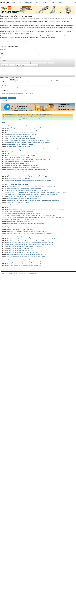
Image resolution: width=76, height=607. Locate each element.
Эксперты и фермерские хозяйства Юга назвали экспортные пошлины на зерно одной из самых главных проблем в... (36, 209)
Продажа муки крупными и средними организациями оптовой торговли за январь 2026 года (29, 159)
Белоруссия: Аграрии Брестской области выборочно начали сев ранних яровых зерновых (29, 140)
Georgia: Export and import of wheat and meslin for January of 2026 (23, 252)
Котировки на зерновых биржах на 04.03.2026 (18, 178)
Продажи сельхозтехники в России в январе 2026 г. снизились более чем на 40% (27, 176)
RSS (60, 2)
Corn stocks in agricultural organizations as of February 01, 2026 (22, 258)
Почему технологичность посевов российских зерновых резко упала (24, 188)
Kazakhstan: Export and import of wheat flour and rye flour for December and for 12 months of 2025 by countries (33, 238)
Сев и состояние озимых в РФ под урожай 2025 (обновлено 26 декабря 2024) (21, 118)
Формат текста (6, 79)
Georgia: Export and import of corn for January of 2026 (20, 250)
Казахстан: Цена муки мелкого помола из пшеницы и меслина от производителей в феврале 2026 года (32, 148)
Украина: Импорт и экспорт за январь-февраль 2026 (20, 125)
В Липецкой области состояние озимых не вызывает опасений (22, 165)
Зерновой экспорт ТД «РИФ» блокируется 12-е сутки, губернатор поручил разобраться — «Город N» (32, 194)
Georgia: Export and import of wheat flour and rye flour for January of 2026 (24, 246)
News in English (6, 227)
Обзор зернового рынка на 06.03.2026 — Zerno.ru (20, 144)
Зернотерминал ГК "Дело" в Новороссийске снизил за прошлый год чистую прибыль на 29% (30, 127)
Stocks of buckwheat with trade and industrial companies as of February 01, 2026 (26, 256)
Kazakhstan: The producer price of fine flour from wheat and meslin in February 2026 (27, 231)
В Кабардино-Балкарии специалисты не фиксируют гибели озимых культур (25, 128)
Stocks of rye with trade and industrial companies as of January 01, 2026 (24, 265)
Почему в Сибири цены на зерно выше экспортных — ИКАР (22, 219)
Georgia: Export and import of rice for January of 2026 (20, 248)
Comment (3, 57)
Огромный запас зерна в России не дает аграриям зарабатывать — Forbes (25, 196)
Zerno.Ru (4, 273)
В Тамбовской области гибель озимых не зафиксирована (21, 138)
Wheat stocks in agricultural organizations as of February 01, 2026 (22, 260)
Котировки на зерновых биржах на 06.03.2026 (18, 150)
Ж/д (53, 2)
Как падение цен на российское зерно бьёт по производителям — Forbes (25, 204)
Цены (22, 2)
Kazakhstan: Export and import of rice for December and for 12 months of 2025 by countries (28, 240)
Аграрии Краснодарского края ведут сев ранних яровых (21, 132)
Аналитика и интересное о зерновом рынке (15, 184)
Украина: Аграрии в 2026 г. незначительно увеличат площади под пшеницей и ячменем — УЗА (30, 175)
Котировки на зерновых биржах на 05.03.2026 (18, 163)
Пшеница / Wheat (23, 41)
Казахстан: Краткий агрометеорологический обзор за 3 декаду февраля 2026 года (27, 169)
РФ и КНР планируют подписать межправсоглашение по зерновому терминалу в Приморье (29, 180)
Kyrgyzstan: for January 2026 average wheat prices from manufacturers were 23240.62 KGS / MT (30, 244)
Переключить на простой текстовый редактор (11, 77)
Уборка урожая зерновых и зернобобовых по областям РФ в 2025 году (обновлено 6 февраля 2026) (27, 114)
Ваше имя (3, 49)
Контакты (68, 2)
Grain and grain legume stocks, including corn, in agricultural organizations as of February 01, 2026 (30, 262)
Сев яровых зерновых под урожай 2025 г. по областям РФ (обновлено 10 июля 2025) (23, 116)
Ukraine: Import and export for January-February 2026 (20, 229)
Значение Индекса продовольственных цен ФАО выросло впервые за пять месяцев (28, 151)
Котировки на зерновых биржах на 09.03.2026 (18, 146)
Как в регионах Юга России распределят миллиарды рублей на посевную (25, 223)
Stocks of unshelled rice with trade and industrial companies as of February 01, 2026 (27, 254)
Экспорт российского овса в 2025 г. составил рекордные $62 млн (23, 167)
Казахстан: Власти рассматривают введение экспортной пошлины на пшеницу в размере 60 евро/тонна (33, 200)
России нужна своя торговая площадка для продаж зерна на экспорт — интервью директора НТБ (31, 215)
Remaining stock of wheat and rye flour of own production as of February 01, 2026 (26, 237)
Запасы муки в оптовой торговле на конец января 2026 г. (21, 161)
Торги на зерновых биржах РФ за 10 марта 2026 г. (19, 136)
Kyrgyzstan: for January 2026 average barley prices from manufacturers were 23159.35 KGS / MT (30, 242)
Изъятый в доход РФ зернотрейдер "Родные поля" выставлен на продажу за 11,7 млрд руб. (30, 171)
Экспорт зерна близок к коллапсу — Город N (18, 202)
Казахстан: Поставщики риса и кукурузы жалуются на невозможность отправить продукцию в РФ (31, 186)
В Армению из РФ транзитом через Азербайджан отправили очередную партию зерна (28, 142)
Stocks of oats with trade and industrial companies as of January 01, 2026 (24, 263)
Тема (1, 53)
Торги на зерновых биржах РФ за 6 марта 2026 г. (19, 157)
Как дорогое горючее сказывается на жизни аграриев (20, 206)
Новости (15, 2)
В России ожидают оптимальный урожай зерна (18, 221)
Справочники (29, 2)
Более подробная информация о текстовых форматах (59, 80)
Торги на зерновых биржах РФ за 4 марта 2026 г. (19, 173)
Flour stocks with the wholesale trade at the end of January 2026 (22, 235)
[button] (3, 60)
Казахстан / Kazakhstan (12, 41)
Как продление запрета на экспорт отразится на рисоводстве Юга (23, 198)
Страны (38, 2)
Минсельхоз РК (68, 18)
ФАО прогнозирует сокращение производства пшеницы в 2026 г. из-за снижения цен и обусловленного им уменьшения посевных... (39, 153)
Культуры (47, 2)
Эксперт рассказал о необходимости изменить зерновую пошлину (23, 213)
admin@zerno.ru (32, 273)
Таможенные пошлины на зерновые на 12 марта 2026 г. (21, 155)
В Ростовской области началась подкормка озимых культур (22, 134)
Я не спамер (5, 100)
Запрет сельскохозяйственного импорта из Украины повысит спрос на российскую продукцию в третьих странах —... (36, 217)
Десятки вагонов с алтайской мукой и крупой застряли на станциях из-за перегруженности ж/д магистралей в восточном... (37, 192)
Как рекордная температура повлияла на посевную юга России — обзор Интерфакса (28, 190)
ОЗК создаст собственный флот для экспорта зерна (20, 211)
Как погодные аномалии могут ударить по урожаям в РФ (21, 207)
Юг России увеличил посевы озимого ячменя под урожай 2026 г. (23, 130)
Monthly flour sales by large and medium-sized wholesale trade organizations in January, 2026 (29, 233)
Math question (5, 90)
